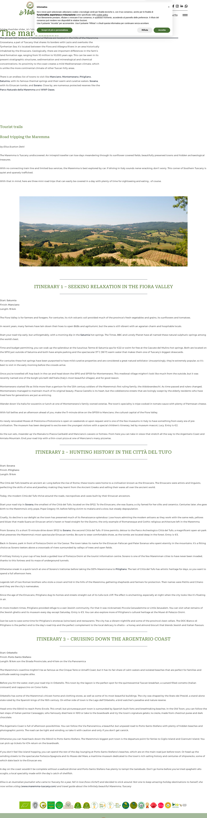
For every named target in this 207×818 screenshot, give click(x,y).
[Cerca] (127, 6)
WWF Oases (47, 89)
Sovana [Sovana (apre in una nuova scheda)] (29, 504)
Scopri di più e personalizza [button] (54, 810)
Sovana (94, 81)
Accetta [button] (162, 810)
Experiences (132, 15)
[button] (168, 787)
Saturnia (5, 81)
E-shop (153, 15)
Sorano (38, 85)
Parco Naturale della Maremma (17, 89)
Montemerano (70, 76)
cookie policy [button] (102, 795)
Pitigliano (85, 76)
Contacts (171, 15)
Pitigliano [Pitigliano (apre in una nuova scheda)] (121, 569)
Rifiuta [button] (145, 810)
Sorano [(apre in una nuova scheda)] (67, 530)
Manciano (55, 76)
